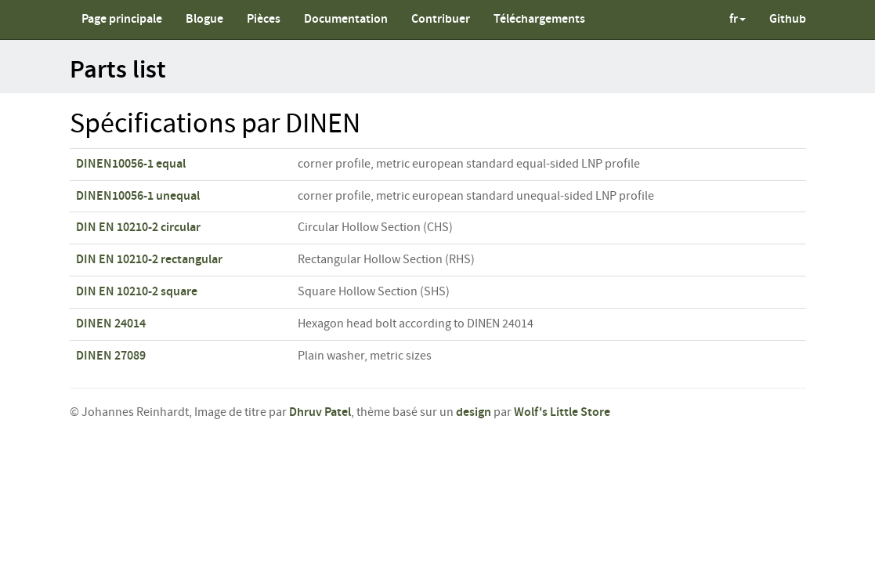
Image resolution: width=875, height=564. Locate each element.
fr (737, 19)
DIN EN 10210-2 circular (138, 227)
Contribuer (440, 19)
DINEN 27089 (111, 356)
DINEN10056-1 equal (131, 164)
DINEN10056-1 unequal (138, 196)
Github (787, 19)
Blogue (204, 19)
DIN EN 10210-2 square (136, 292)
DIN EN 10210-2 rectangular (149, 259)
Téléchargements (539, 19)
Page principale (121, 19)
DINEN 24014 (111, 324)
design (473, 412)
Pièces (263, 19)
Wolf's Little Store (562, 412)
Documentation (346, 19)
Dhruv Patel (320, 412)
